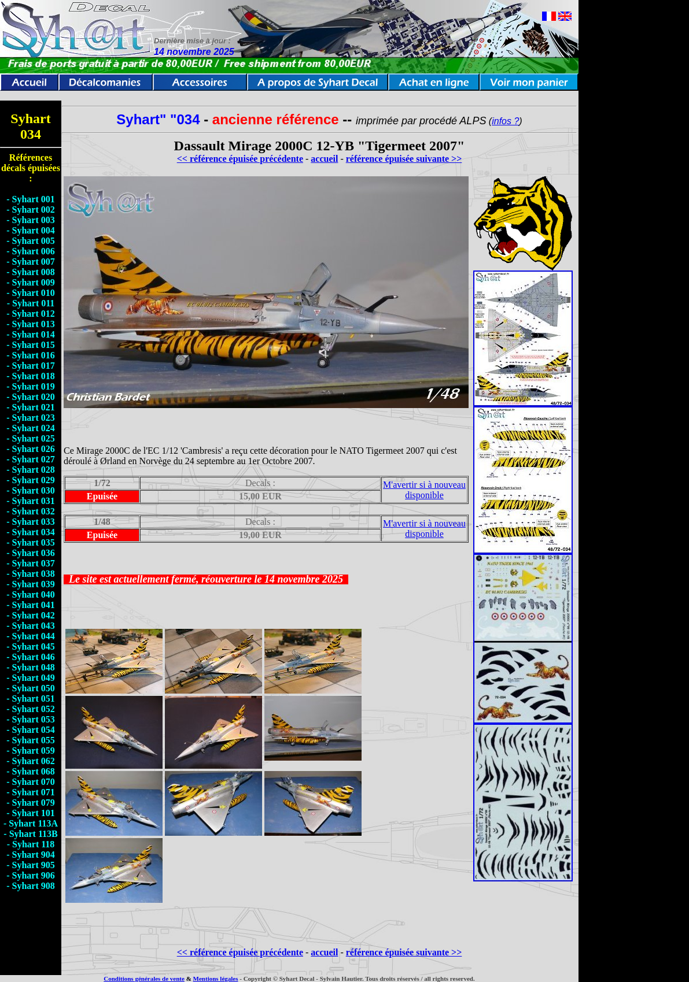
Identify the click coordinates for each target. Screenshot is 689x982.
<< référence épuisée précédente (240, 159)
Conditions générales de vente (144, 978)
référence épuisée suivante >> (404, 159)
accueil (324, 159)
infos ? (505, 121)
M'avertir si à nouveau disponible (424, 490)
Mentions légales (215, 978)
